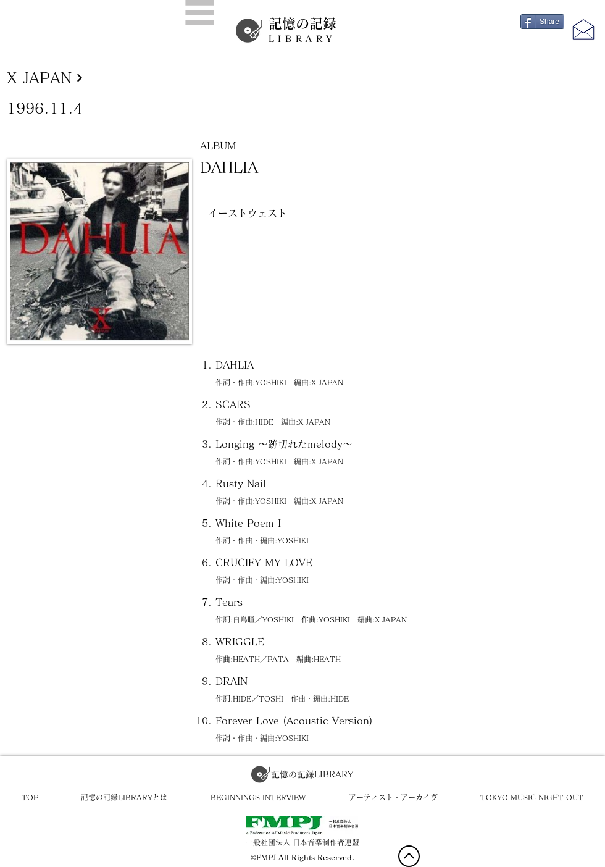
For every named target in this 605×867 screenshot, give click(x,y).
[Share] (542, 21)
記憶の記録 (302, 30)
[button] (199, 12)
